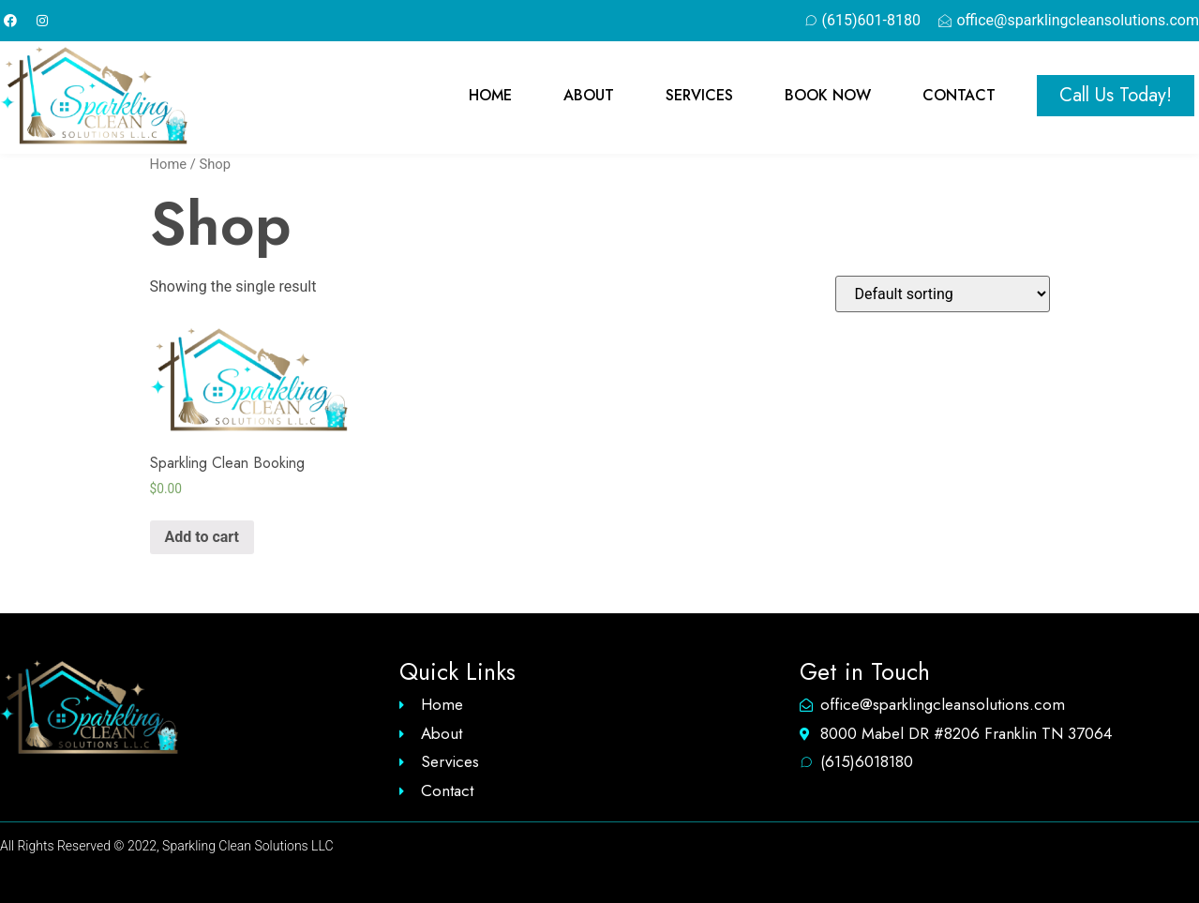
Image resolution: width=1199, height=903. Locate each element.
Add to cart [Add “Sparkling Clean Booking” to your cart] (202, 537)
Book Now (828, 95)
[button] (1115, 95)
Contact (959, 95)
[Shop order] (942, 294)
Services (699, 95)
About (588, 95)
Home (490, 95)
